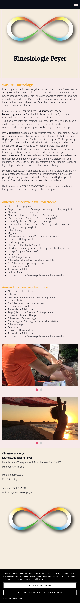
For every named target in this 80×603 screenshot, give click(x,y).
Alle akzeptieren (40, 585)
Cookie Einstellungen (12, 599)
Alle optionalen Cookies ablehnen (40, 593)
